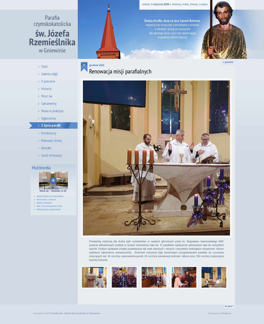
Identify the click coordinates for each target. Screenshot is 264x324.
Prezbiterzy (48, 133)
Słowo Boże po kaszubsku (50, 196)
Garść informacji (51, 155)
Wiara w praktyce (52, 110)
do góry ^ (229, 306)
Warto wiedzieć (44, 203)
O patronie (48, 81)
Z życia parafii (50, 125)
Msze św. (47, 96)
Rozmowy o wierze (46, 199)
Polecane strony (51, 140)
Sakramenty (49, 103)
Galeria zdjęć (49, 73)
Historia (46, 88)
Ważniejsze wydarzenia (49, 209)
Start (44, 66)
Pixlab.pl (226, 313)
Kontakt (46, 148)
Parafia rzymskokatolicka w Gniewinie (52, 33)
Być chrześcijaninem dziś (49, 206)
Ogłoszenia (48, 118)
